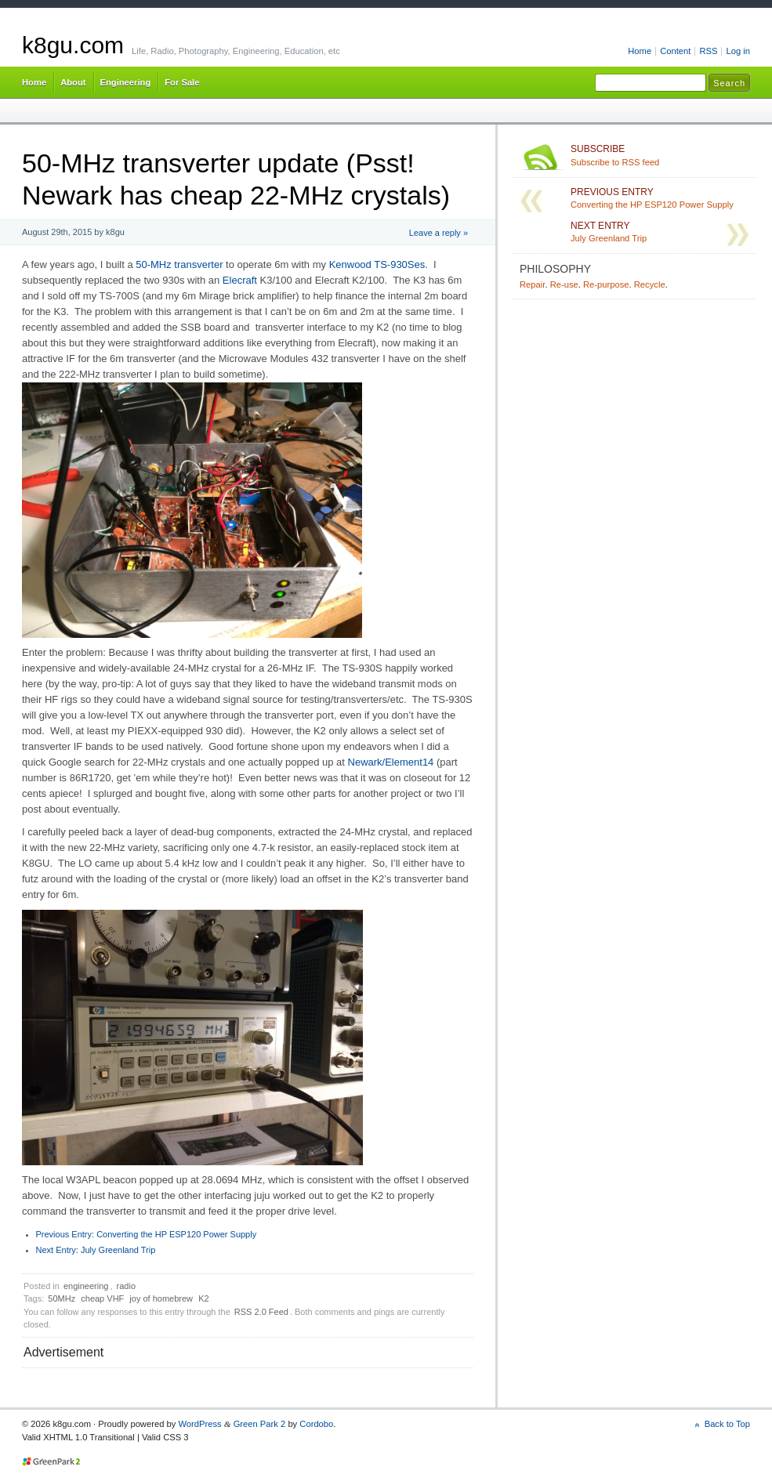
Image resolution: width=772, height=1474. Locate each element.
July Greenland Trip (96, 1250)
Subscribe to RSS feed (660, 155)
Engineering (125, 82)
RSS (708, 51)
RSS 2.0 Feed (261, 1311)
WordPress (199, 1424)
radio (126, 1286)
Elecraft (240, 280)
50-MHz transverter (179, 264)
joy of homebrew (161, 1298)
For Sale (182, 82)
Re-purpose (606, 284)
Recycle (649, 284)
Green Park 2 (260, 1424)
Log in (738, 51)
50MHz (61, 1298)
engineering (86, 1286)
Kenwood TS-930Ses (377, 264)
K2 (203, 1298)
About (72, 82)
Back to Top (727, 1424)
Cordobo (316, 1424)
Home (639, 51)
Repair (532, 284)
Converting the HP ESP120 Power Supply (146, 1234)
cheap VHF (102, 1298)
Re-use (564, 284)
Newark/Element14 (391, 762)
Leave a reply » (438, 232)
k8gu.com (73, 45)
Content (675, 51)
